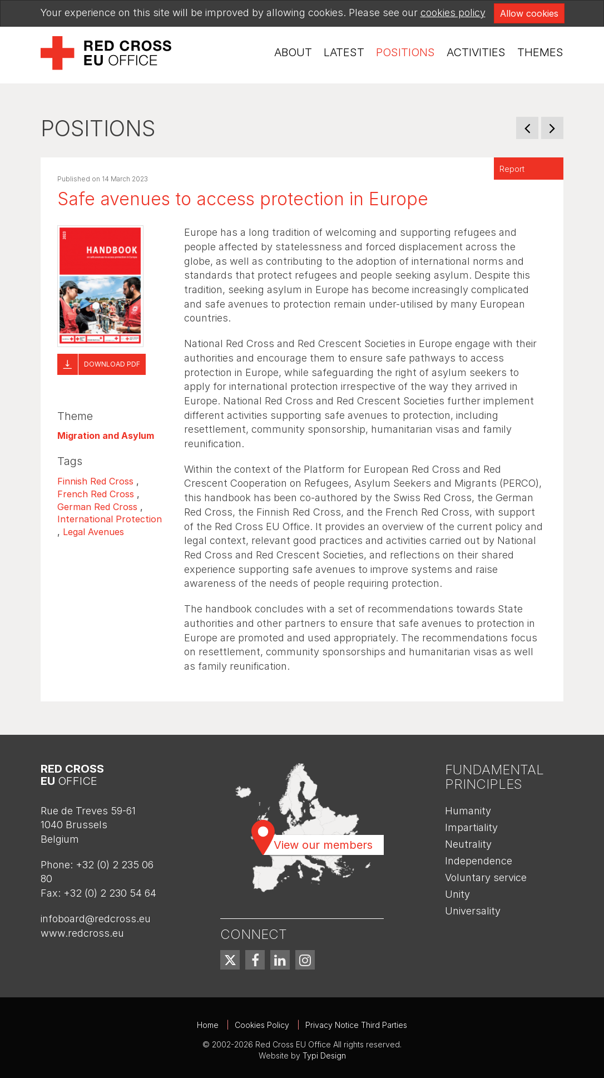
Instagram (305, 960)
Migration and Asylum (105, 435)
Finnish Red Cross (95, 481)
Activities (476, 52)
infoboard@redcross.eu (96, 918)
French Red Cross (95, 494)
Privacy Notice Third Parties (356, 1025)
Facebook (255, 960)
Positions (405, 52)
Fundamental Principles (494, 776)
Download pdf (112, 364)
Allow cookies (529, 13)
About (293, 52)
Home (208, 1025)
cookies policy (453, 12)
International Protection (109, 519)
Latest (344, 52)
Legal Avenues (93, 531)
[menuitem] (293, 52)
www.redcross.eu (82, 933)
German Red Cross (97, 506)
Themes (540, 52)
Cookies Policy (262, 1025)
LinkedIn (280, 960)
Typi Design (324, 1055)
